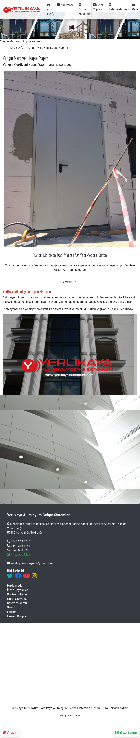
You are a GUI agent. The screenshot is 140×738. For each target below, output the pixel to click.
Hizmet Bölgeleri (17, 616)
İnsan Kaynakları (17, 590)
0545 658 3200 (18, 550)
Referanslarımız (119, 7)
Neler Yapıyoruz (99, 7)
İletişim (12, 612)
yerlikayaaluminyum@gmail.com (30, 563)
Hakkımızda (14, 585)
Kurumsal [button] (65, 5)
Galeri (11, 607)
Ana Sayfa (50, 9)
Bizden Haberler (84, 9)
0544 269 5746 (18, 541)
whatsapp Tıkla (18, 554)
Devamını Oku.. (69, 282)
